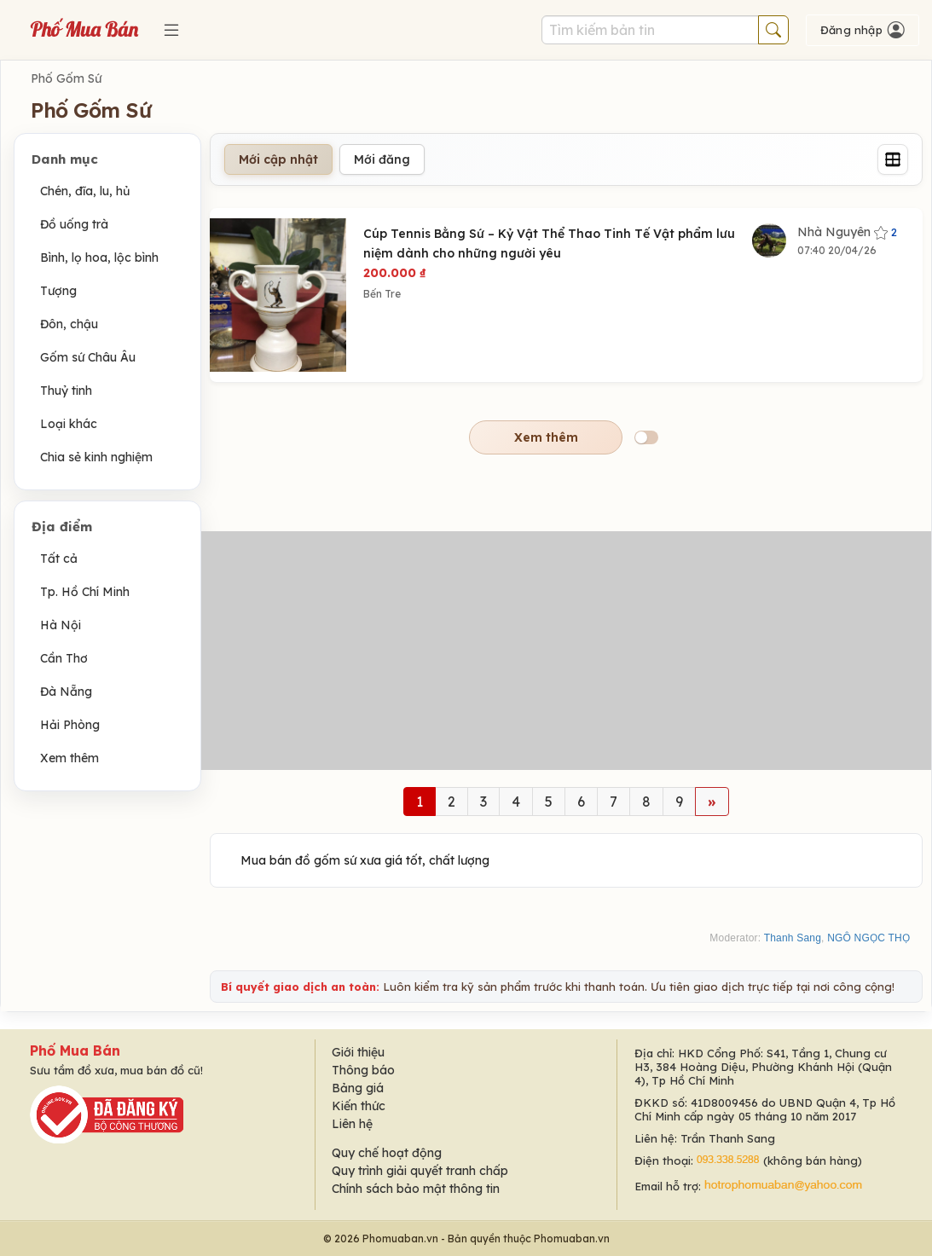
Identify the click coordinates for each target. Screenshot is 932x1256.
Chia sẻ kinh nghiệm (96, 457)
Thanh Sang (792, 938)
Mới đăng (382, 159)
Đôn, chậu (69, 324)
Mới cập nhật (278, 159)
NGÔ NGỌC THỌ (868, 938)
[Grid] (893, 159)
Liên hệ (352, 1124)
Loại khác (68, 423)
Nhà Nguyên (847, 232)
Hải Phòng (70, 724)
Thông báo (363, 1070)
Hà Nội (60, 625)
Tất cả (59, 558)
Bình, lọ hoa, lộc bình (99, 257)
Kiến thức (358, 1106)
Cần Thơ (64, 658)
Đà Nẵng (66, 691)
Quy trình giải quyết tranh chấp (420, 1170)
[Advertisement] (566, 650)
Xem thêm (69, 758)
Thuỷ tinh (66, 390)
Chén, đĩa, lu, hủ (85, 191)
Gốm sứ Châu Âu (88, 357)
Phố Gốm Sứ (66, 78)
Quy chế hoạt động (387, 1152)
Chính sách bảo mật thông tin (416, 1188)
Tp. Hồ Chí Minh (85, 591)
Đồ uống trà (74, 224)
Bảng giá (358, 1088)
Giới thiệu (358, 1052)
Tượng (58, 290)
